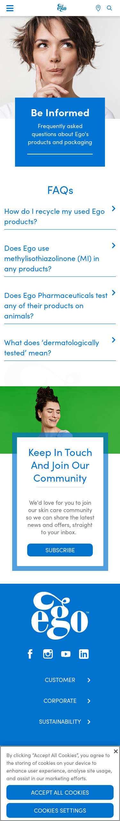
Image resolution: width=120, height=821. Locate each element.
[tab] (60, 216)
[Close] (115, 752)
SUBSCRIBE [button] (60, 550)
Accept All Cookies (60, 793)
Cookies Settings (60, 811)
